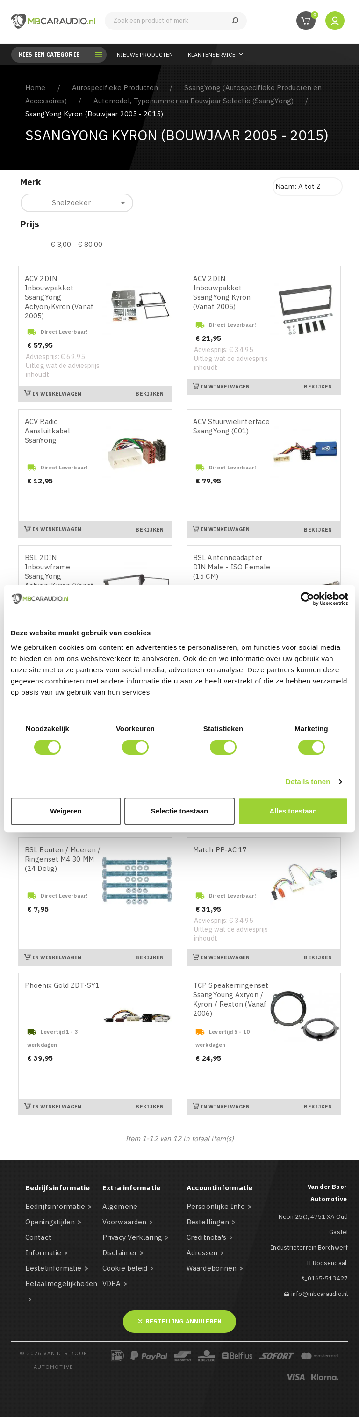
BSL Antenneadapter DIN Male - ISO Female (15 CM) (231, 567)
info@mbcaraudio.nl (319, 1294)
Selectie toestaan (179, 811)
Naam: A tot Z (298, 186)
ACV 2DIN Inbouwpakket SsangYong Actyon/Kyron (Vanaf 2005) (59, 297)
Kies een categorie (56, 54)
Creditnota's (206, 1237)
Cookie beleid (124, 1268)
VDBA (111, 1283)
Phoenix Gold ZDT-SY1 (62, 985)
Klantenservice (212, 54)
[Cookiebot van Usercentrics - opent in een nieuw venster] (307, 599)
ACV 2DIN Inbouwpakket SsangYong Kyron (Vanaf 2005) (222, 292)
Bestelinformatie (53, 1268)
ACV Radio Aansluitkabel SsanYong (47, 431)
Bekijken (150, 393)
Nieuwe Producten (145, 54)
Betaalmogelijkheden (61, 1283)
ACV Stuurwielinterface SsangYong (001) (231, 426)
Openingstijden (50, 1221)
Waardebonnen (212, 1268)
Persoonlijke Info (216, 1206)
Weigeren (65, 811)
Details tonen (308, 781)
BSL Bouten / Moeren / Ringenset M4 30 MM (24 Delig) (63, 859)
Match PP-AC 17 (220, 849)
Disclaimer (119, 1252)
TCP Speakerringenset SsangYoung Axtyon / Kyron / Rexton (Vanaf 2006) (230, 999)
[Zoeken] (176, 21)
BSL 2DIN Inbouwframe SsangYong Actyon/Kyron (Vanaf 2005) (59, 576)
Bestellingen (208, 1221)
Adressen (202, 1252)
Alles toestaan (293, 811)
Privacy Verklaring (132, 1237)
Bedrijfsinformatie (55, 1206)
